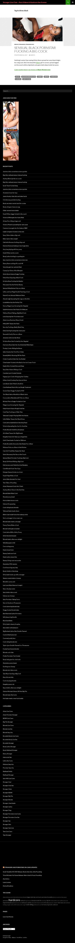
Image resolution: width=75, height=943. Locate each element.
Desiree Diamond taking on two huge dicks (16, 246)
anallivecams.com (63, 900)
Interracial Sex (7, 757)
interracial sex (16, 897)
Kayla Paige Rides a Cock (10, 475)
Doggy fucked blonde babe (11, 610)
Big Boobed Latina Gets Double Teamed (15, 631)
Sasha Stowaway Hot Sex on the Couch (14, 454)
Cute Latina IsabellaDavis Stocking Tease (15, 422)
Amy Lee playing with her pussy (12, 249)
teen (59, 902)
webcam (55, 904)
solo (21, 904)
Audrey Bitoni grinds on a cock (12, 178)
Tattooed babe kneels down (11, 511)
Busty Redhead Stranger (10, 750)
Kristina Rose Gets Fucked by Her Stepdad (15, 341)
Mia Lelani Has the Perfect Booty (13, 285)
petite (29, 902)
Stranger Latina (7, 807)
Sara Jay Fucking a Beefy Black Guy (13, 327)
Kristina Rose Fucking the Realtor (13, 281)
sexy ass (63, 902)
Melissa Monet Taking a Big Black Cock (14, 313)
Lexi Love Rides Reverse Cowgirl (12, 585)
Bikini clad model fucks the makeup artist (15, 514)
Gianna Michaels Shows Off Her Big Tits (15, 691)
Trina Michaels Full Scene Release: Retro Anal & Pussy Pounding (22, 875)
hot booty (44, 904)
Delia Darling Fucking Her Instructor (14, 330)
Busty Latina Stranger (9, 746)
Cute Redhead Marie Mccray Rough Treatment (17, 387)
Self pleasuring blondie (10, 617)
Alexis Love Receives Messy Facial (13, 320)
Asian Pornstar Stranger (10, 715)
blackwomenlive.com (28, 76)
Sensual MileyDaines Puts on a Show (14, 288)
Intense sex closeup (9, 596)
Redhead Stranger (8, 775)
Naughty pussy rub (8, 684)
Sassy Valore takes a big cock (11, 235)
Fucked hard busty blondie (11, 649)
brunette (50, 897)
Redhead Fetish (7, 771)
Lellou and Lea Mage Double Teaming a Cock (16, 292)
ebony (38, 62)
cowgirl (24, 904)
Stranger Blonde (8, 799)
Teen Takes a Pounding (9, 483)
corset (40, 76)
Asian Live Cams (8, 711)
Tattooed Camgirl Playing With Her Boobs (15, 415)
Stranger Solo (7, 824)
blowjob (33, 900)
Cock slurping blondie (9, 681)
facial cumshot (40, 902)
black (18, 76)
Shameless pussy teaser (10, 663)
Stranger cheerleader (9, 803)
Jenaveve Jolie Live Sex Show (11, 338)
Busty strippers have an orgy (11, 207)
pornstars (5, 900)
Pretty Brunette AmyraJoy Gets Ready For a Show (18, 444)
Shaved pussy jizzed (9, 497)
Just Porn (25, 937)
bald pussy (25, 902)
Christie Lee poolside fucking (11, 200)
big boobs (50, 904)
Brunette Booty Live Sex (10, 739)
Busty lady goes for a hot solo (12, 659)
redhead (22, 900)
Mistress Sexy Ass (8, 764)
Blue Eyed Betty (7, 620)
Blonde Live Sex (7, 729)
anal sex (59, 897)
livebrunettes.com (55, 900)
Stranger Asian (7, 789)
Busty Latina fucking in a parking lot (13, 256)
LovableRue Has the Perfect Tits (12, 302)
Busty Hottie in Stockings (10, 571)
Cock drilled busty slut (10, 635)
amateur (56, 902)
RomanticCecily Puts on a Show (12, 334)
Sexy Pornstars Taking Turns (11, 599)
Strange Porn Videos (7, 937)
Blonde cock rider (8, 652)
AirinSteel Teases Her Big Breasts (13, 433)
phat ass (55, 897)
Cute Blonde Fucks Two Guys (11, 468)
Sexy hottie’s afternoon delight (12, 688)
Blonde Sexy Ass (8, 732)
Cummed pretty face (9, 638)
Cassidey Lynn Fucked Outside (12, 373)
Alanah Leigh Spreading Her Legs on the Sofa (16, 299)
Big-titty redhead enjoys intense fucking (15, 175)
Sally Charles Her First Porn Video (13, 352)
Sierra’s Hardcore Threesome (12, 603)
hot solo (46, 902)
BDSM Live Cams (8, 718)
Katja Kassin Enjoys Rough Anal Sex (13, 408)
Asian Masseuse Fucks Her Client (13, 486)
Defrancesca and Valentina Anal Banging (15, 465)
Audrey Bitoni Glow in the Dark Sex (13, 490)
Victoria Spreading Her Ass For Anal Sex (15, 426)
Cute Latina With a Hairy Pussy (12, 532)
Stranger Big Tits (8, 796)
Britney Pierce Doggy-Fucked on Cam (14, 401)
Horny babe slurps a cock (10, 500)
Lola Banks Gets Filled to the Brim (13, 384)
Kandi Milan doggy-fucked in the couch (15, 214)
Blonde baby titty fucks (10, 695)
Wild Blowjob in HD (9, 543)
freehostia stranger (7, 935)
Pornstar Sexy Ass (8, 768)
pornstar (44, 897)
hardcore (54, 76)
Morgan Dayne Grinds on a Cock (13, 472)
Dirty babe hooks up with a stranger (14, 574)
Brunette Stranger (8, 743)
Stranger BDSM (7, 792)
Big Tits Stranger (8, 722)
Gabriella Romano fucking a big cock (14, 242)
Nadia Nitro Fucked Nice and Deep (13, 366)
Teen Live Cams (7, 831)
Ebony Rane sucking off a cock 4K (13, 263)
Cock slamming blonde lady (11, 606)
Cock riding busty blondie (10, 507)
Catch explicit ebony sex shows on (32, 70)
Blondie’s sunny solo (9, 582)
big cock (35, 897)
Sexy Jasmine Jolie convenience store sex (15, 260)
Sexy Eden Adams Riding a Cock (12, 369)
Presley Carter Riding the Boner (12, 348)
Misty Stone (26, 79)
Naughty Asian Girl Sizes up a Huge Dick (15, 437)
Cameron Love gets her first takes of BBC (15, 228)
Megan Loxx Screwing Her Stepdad (13, 405)
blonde (9, 902)
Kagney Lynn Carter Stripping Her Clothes (15, 376)
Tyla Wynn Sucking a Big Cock (12, 673)
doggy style (29, 897)
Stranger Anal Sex (8, 785)
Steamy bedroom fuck (9, 553)
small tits (39, 900)
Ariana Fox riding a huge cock (12, 221)
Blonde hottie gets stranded (11, 528)
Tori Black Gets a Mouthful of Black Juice (15, 394)
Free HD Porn (19, 937)
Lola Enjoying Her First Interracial (13, 316)
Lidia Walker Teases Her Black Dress (14, 419)
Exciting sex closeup (9, 666)
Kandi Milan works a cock (10, 253)
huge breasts (28, 900)
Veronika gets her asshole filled (12, 267)
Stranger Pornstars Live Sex (11, 817)
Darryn (32, 55)
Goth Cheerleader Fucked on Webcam (14, 440)
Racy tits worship (8, 677)
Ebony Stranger (19, 44)
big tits (48, 900)
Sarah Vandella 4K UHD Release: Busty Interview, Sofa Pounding (22, 872)
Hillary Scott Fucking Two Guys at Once (15, 380)
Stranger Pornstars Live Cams (12, 814)
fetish (15, 904)
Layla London (7, 882)
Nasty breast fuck (8, 550)
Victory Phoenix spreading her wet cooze (15, 224)
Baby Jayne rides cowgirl (10, 239)
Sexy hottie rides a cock (10, 592)
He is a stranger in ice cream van (12, 518)
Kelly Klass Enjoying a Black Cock (13, 277)
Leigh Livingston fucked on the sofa (13, 231)
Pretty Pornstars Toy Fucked (11, 656)
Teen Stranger (7, 835)
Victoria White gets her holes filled (13, 217)
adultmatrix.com (37, 904)
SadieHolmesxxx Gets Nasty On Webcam (15, 309)
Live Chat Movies (8, 917)
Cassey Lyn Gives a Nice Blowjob (13, 270)
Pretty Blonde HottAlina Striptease (13, 429)
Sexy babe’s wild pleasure (10, 628)
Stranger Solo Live (8, 828)
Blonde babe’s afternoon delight (12, 539)
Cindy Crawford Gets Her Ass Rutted (14, 359)
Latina (12, 904)
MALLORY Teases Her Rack (11, 323)
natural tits (34, 902)
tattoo (18, 904)
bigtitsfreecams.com (16, 902)
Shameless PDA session (10, 564)
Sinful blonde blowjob (9, 536)
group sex (51, 902)
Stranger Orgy (7, 810)
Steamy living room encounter (12, 560)
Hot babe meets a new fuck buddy (13, 698)
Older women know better (11, 210)
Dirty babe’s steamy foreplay (11, 624)
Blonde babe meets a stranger (12, 521)
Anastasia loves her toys (10, 193)
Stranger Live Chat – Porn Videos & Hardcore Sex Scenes (25, 2)
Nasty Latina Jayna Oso (10, 557)
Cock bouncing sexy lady (10, 567)
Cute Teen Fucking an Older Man (13, 412)
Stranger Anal (7, 782)
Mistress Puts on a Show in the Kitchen (14, 447)
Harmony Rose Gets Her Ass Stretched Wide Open (18, 345)
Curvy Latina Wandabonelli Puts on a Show (16, 398)
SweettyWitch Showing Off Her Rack (14, 355)
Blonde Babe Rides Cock (10, 493)
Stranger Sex (29, 44)
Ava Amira (6, 879)
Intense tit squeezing (9, 504)
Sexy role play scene (9, 589)
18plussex (14, 937)
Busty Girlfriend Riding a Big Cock (13, 461)
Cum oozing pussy (8, 546)
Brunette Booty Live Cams (11, 736)
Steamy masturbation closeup (12, 578)
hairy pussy (64, 897)
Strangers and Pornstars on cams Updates (21, 867)
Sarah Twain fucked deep (10, 186)
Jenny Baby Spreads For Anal (11, 479)
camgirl (8, 904)
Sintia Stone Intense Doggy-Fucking (13, 274)
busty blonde (23, 897)
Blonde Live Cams (8, 725)
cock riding (29, 904)
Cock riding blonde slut (10, 642)
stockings (44, 900)
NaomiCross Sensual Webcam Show (14, 295)
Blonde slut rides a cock (10, 670)
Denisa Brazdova (8, 886)
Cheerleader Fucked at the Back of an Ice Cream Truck (19, 362)
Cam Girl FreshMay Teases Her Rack (14, 451)
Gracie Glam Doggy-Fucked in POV (13, 391)
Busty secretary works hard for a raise (14, 203)
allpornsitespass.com (8, 897)
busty (39, 897)
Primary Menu (72, 2)
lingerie (18, 79)
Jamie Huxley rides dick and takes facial (15, 196)
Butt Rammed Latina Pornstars (12, 613)
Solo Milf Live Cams (9, 778)
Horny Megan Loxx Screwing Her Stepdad (15, 306)
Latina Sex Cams (8, 761)
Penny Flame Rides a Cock (11, 525)
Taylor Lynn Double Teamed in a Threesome (16, 645)
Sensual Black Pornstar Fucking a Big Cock (35, 49)
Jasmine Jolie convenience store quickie (15, 171)
